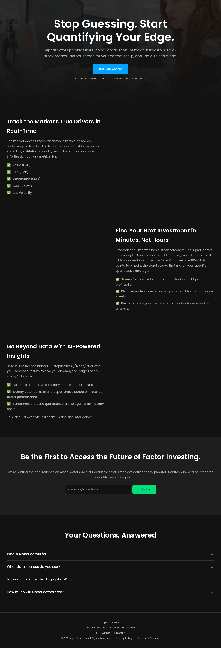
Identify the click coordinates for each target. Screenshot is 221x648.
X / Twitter (103, 633)
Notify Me (144, 489)
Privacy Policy (124, 638)
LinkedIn (119, 633)
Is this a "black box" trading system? (37, 579)
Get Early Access (110, 69)
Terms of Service (148, 638)
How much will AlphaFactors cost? (35, 592)
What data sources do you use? (33, 566)
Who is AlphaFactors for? (27, 554)
